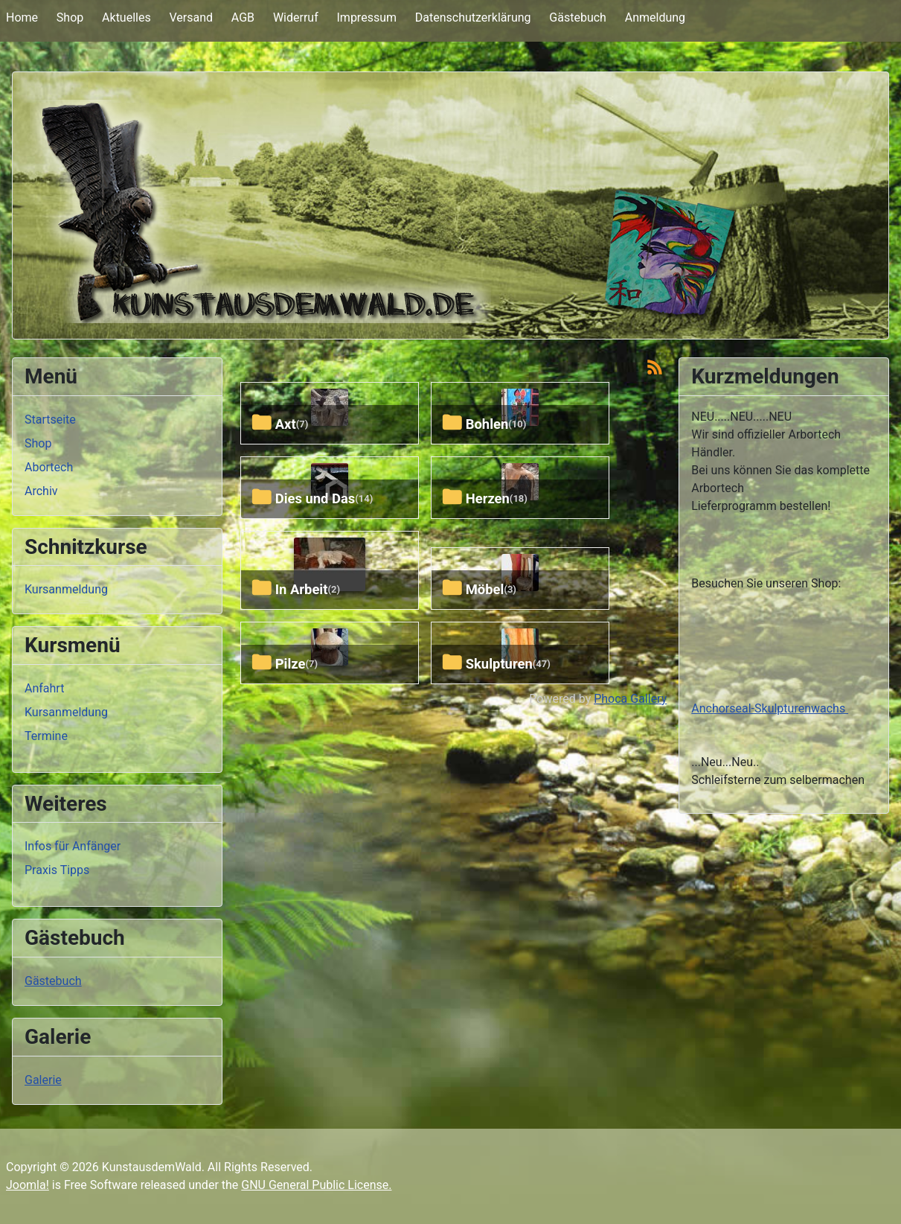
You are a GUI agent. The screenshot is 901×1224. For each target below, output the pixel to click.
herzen (488, 498)
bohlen (487, 424)
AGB (242, 17)
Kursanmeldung (66, 589)
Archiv (41, 491)
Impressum (367, 17)
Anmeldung (655, 17)
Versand (191, 17)
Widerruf (295, 17)
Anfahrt (44, 688)
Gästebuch (577, 17)
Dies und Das (315, 498)
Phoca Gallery (630, 699)
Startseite (50, 419)
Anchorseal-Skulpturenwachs (769, 708)
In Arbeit (301, 589)
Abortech (49, 467)
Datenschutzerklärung (473, 17)
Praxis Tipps (57, 870)
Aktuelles (126, 17)
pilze (290, 664)
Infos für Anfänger (73, 846)
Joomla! (27, 1185)
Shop (70, 17)
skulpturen (499, 664)
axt (285, 424)
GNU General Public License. (316, 1185)
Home (22, 17)
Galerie (43, 1080)
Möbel (485, 589)
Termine (46, 736)
